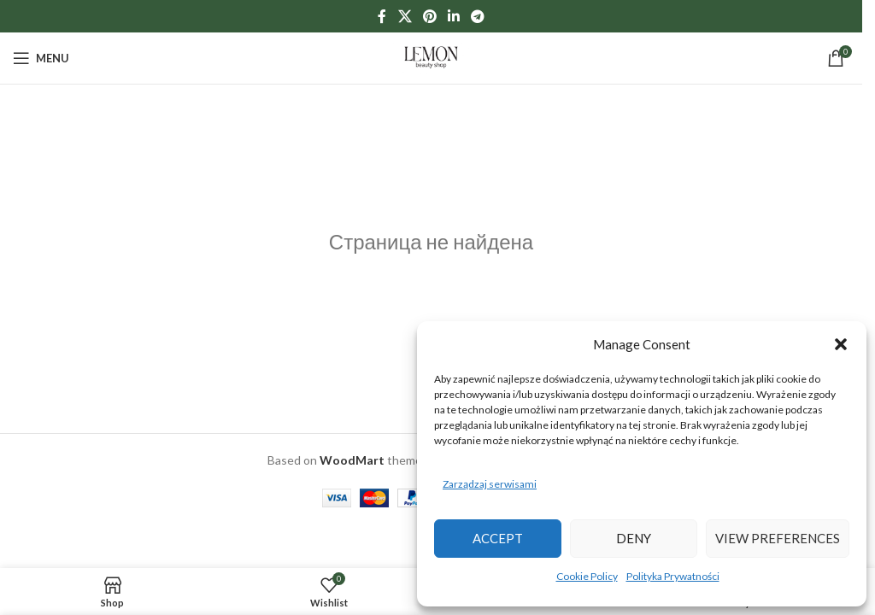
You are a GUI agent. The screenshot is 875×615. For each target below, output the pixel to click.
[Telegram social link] (478, 16)
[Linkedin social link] (454, 16)
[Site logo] (431, 57)
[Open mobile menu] (41, 58)
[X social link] (404, 16)
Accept (498, 538)
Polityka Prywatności (672, 576)
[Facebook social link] (382, 16)
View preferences (777, 538)
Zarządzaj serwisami (490, 483)
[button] (840, 344)
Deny (633, 538)
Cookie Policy (587, 576)
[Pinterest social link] (429, 16)
